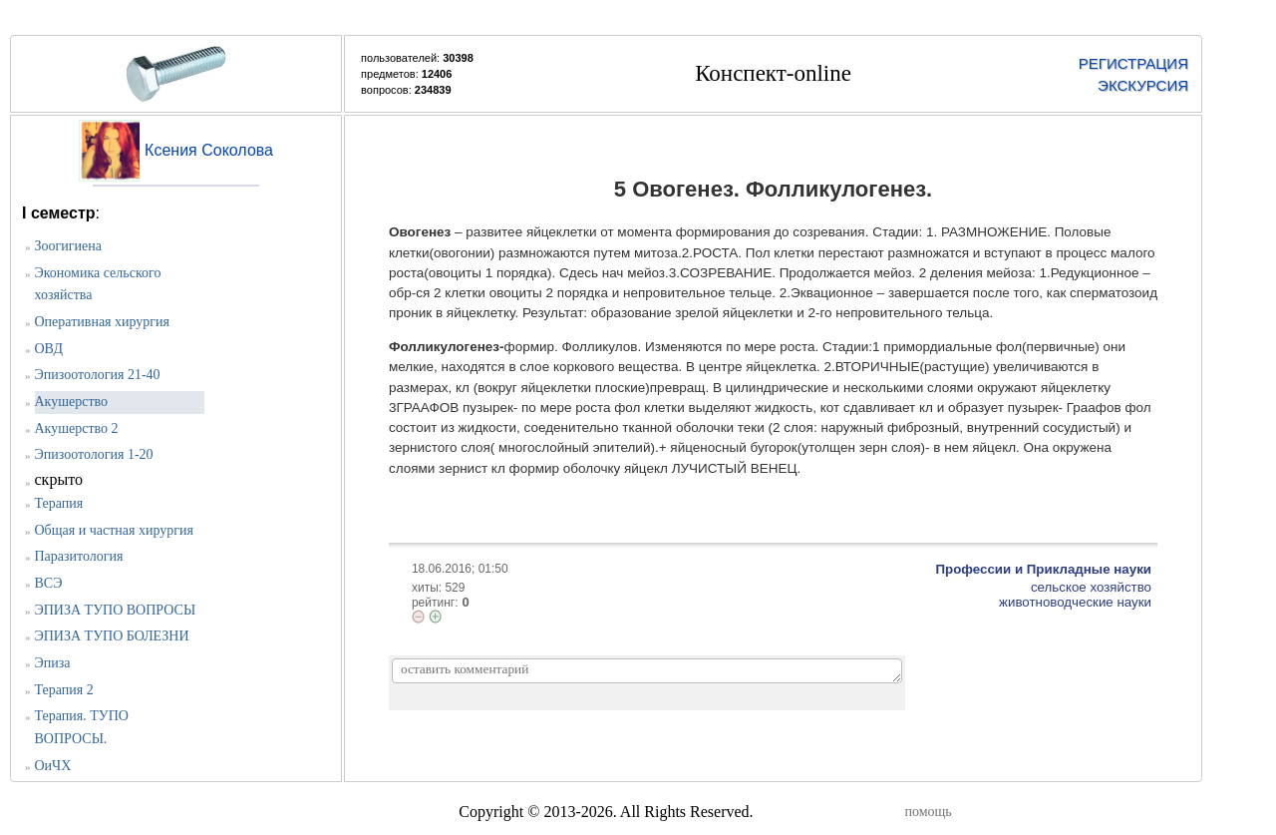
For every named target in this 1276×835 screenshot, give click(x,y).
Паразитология (79, 556)
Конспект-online (773, 73)
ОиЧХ (53, 765)
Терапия (59, 503)
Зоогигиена (68, 245)
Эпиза (53, 662)
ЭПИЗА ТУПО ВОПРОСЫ (115, 610)
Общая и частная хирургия (114, 530)
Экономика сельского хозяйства (98, 284)
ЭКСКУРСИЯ (1143, 85)
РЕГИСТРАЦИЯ (1133, 63)
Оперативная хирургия (102, 321)
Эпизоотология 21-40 (97, 374)
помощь (928, 811)
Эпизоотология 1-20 (94, 454)
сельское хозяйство (1091, 587)
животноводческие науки (1075, 602)
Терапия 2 (64, 689)
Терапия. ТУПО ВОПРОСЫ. (82, 727)
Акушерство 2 (77, 428)
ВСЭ (49, 583)
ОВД (49, 348)
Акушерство (72, 401)
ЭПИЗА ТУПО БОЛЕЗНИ (112, 635)
